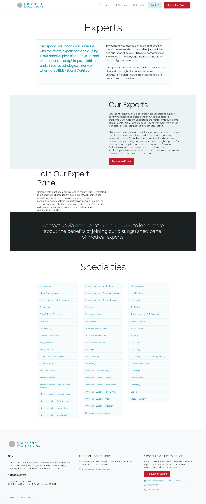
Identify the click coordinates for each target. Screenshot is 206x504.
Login (154, 5)
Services (122, 5)
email (81, 225)
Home (106, 5)
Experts (140, 5)
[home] (29, 5)
